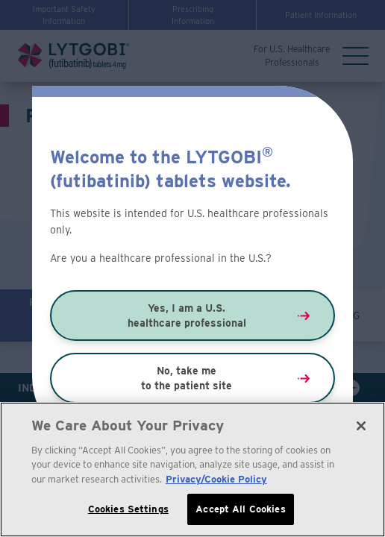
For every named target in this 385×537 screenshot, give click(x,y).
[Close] (361, 426)
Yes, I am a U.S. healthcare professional (187, 315)
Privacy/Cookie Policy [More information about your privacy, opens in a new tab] (216, 480)
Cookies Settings (128, 509)
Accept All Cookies (240, 509)
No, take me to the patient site (186, 378)
